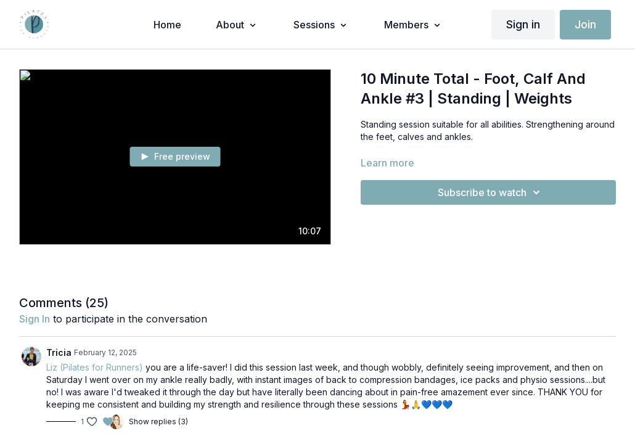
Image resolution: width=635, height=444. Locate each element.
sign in (34, 319)
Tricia (59, 352)
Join (585, 24)
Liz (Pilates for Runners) (94, 367)
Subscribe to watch (491, 192)
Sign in (523, 24)
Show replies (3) (158, 421)
